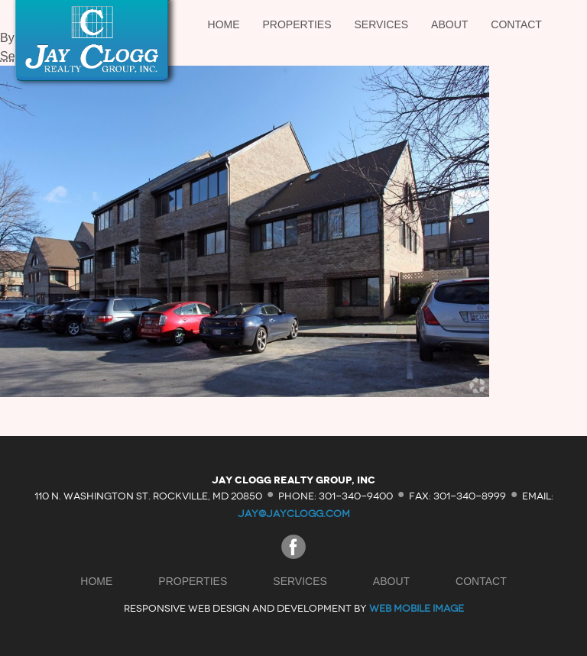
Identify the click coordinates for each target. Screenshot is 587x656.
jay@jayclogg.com (294, 513)
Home (224, 24)
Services (382, 24)
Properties (297, 24)
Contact (516, 24)
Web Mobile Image (416, 608)
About (449, 24)
